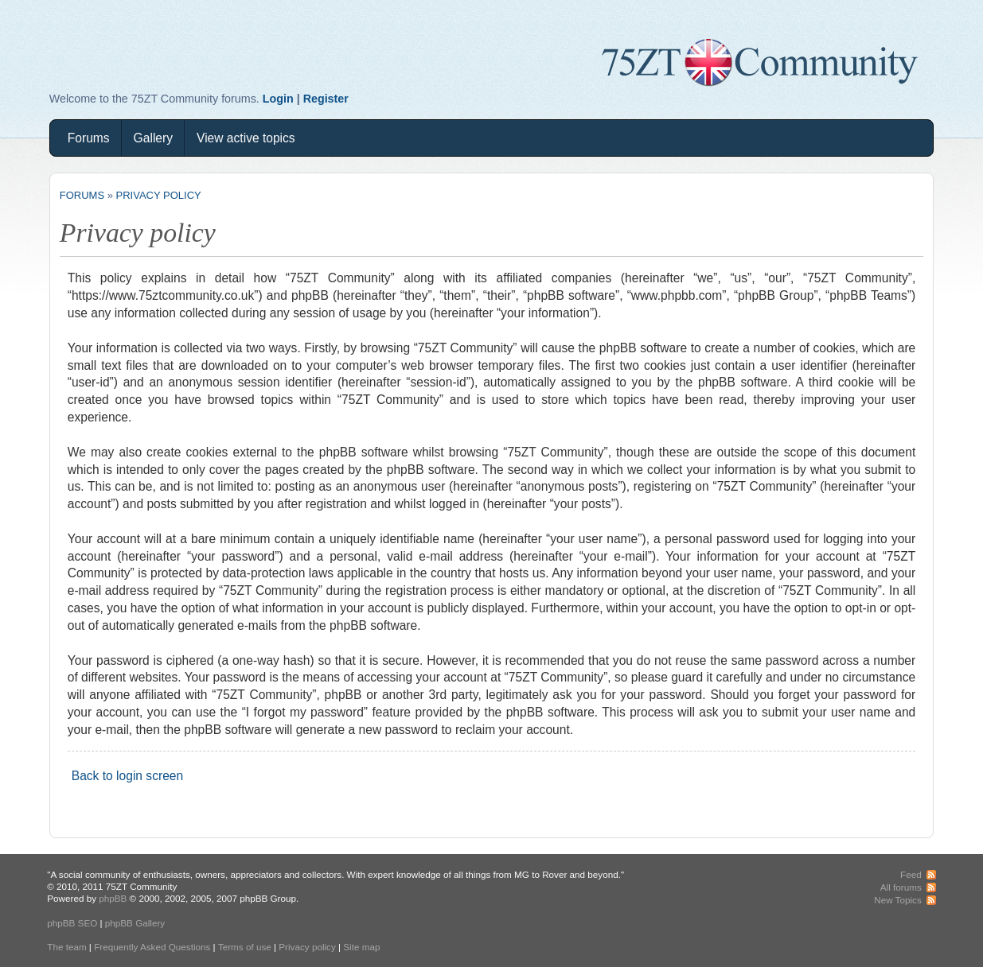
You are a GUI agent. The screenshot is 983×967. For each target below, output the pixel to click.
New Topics (898, 900)
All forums (901, 887)
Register (326, 98)
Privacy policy (158, 195)
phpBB (113, 898)
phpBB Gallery (135, 923)
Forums (89, 138)
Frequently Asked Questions (152, 947)
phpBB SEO (72, 923)
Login (278, 98)
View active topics (246, 138)
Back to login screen (127, 776)
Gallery (153, 138)
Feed (911, 874)
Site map (361, 947)
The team (66, 947)
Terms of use (244, 947)
